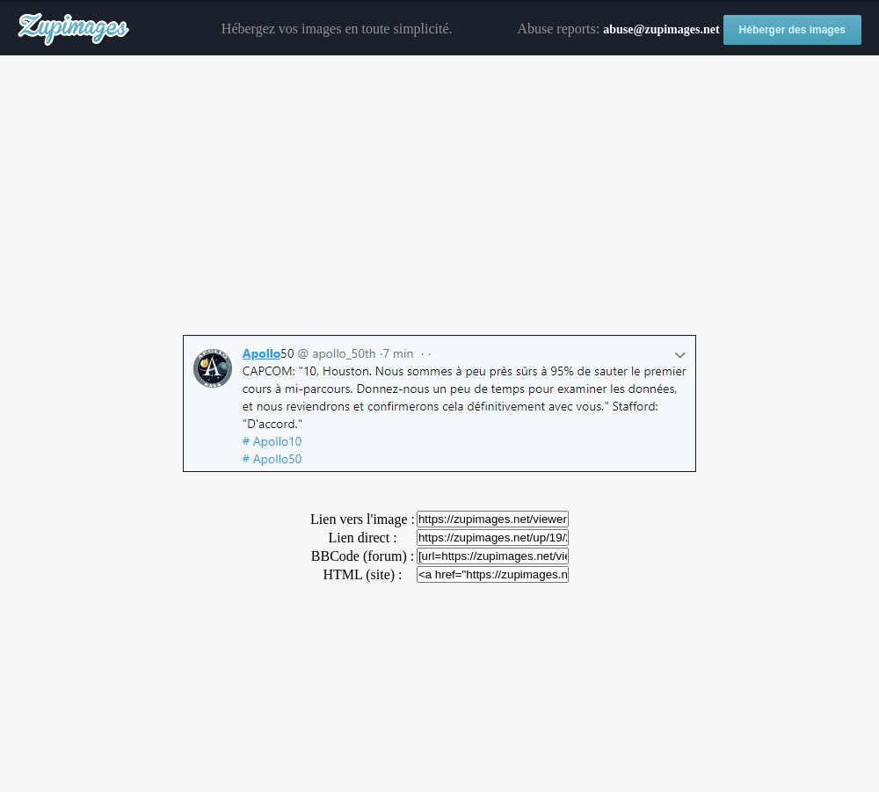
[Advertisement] (439, 196)
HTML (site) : (362, 574)
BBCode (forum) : (362, 556)
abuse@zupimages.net (661, 29)
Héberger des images (792, 30)
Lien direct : (362, 537)
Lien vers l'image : (362, 519)
